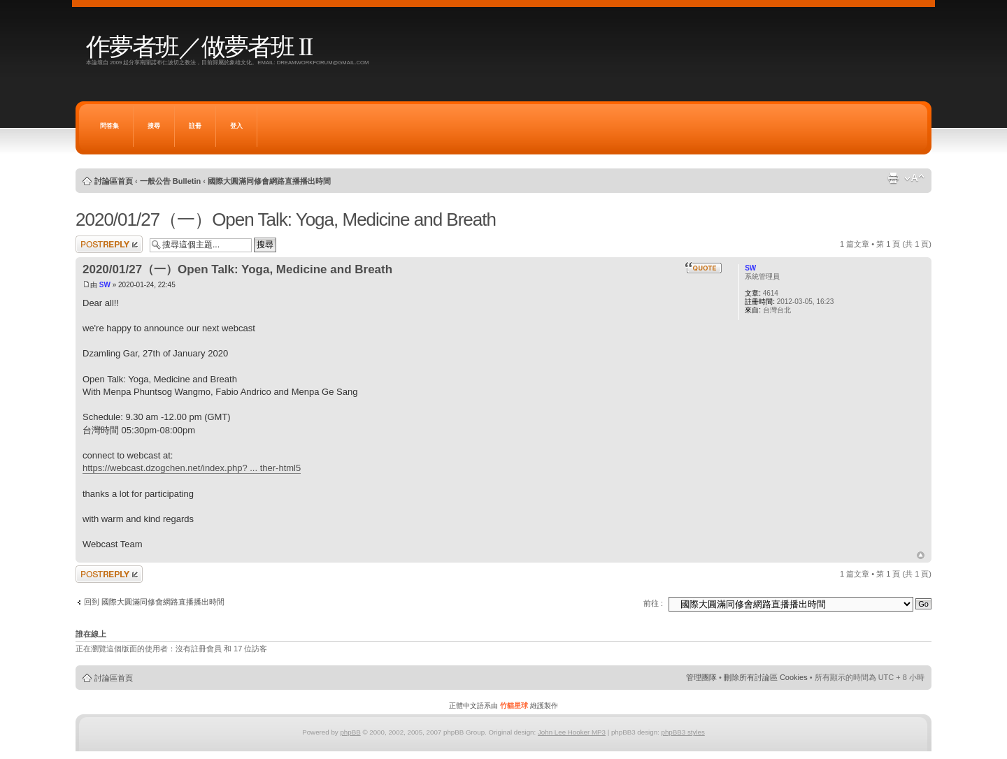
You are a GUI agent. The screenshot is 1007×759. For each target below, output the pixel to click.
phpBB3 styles (682, 732)
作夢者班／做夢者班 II (199, 47)
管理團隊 (701, 677)
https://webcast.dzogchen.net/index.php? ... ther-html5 (192, 468)
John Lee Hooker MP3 (572, 732)
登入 (236, 125)
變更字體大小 (914, 178)
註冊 (195, 125)
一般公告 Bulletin (170, 181)
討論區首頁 (113, 181)
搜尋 (154, 125)
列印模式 (893, 178)
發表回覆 (109, 244)
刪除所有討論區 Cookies (766, 677)
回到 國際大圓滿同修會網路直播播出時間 (154, 602)
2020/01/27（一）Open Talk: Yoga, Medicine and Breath (286, 219)
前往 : (653, 603)
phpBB (350, 732)
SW (104, 285)
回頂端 (920, 555)
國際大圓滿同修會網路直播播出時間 (269, 181)
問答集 (109, 125)
